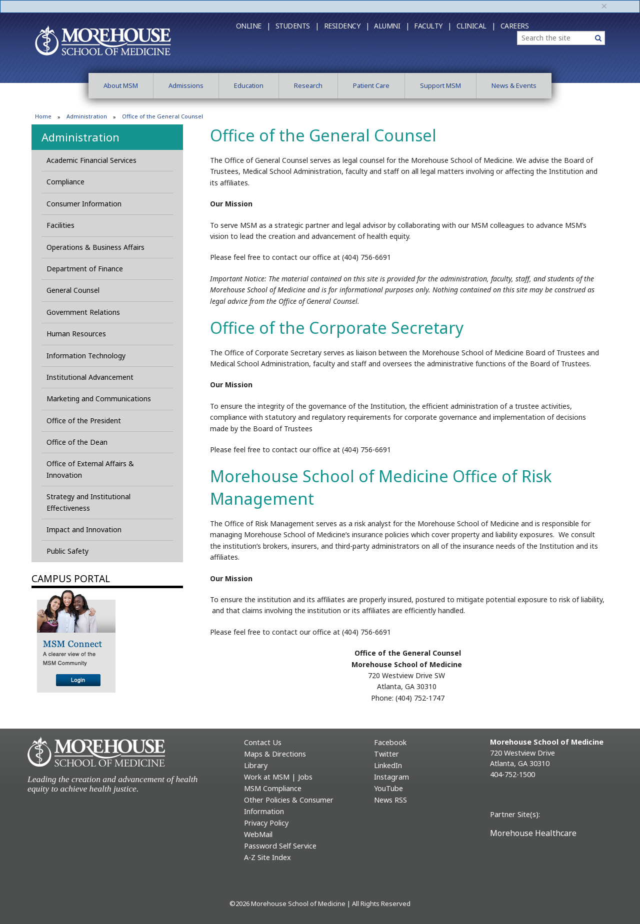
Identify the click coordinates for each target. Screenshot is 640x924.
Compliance (65, 181)
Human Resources (76, 333)
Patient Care (371, 85)
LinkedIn (388, 765)
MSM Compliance (273, 788)
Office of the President (83, 420)
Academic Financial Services (91, 160)
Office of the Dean (77, 442)
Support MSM (440, 85)
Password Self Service (280, 846)
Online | (253, 25)
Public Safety (67, 551)
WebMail (258, 834)
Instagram (391, 777)
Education (249, 85)
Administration (86, 116)
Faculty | (433, 25)
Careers (514, 25)
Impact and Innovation (84, 529)
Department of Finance (85, 268)
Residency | (347, 25)
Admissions (186, 85)
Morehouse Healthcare (533, 833)
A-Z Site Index (267, 857)
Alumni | (391, 25)
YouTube (388, 788)
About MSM (121, 85)
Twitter (386, 754)
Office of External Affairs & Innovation (90, 469)
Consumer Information (84, 203)
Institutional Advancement (90, 377)
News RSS (390, 800)
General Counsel (73, 290)
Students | (297, 25)
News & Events (514, 85)
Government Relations (83, 312)
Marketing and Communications (98, 398)
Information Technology (86, 355)
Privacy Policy (266, 823)
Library (256, 765)
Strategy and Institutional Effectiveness (88, 502)
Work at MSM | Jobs (278, 777)
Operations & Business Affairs (95, 247)
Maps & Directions (275, 754)
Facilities (60, 225)
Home (43, 116)
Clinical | (476, 25)
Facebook (390, 742)
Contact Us (263, 742)
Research (308, 85)
